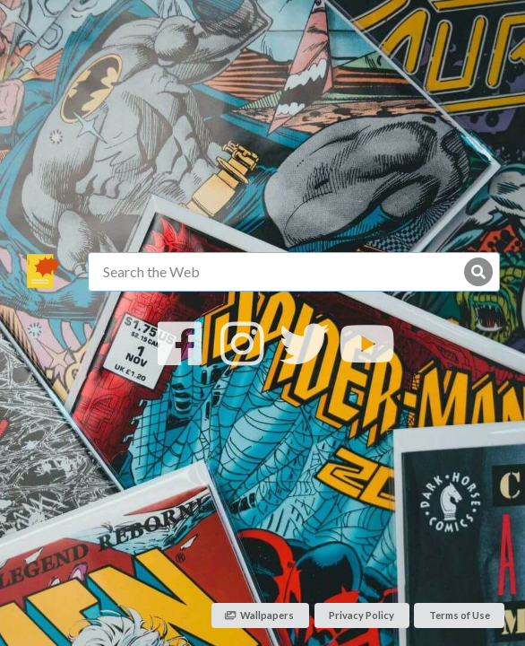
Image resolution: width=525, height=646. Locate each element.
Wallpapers (260, 615)
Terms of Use (459, 615)
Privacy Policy (361, 615)
